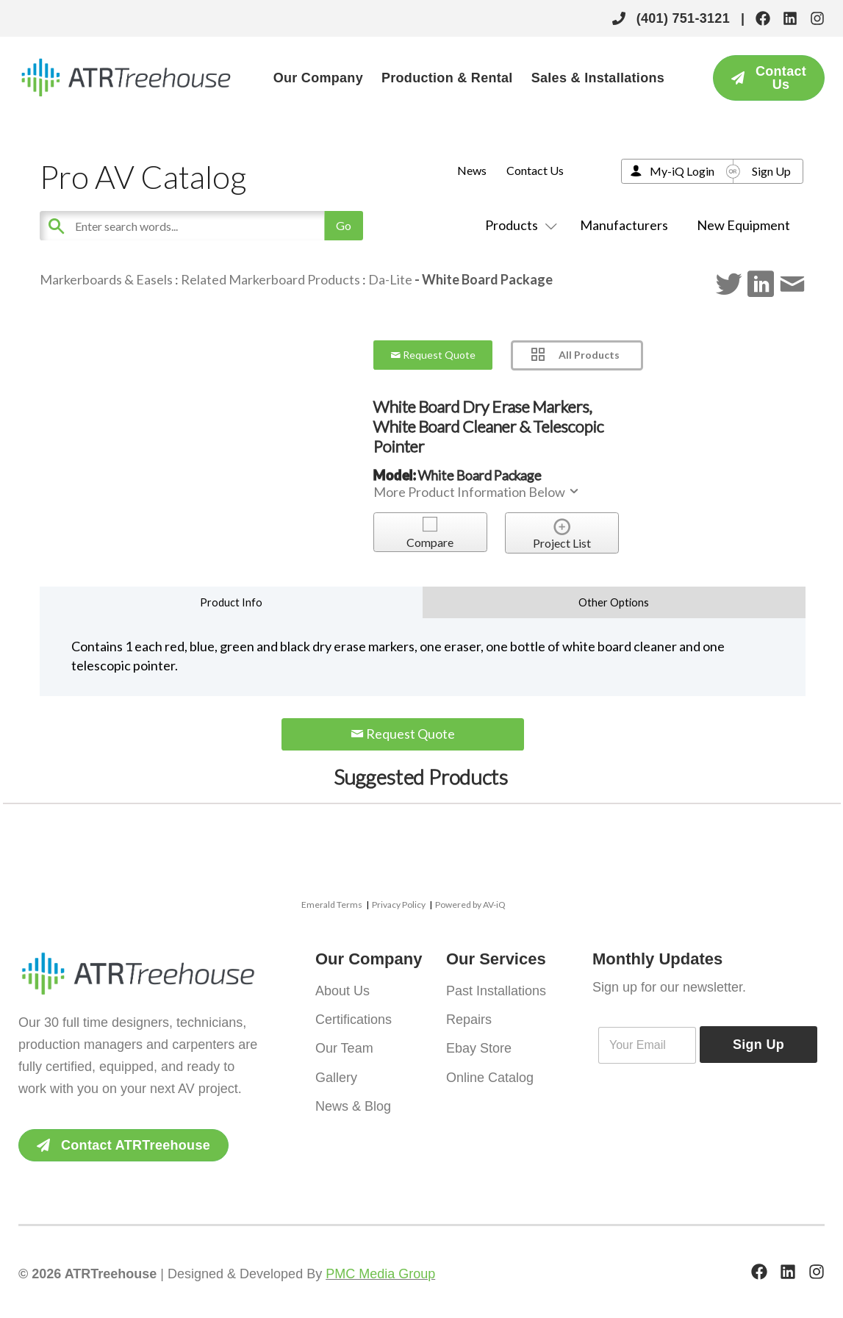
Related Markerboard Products (270, 279)
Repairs (469, 1018)
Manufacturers (624, 225)
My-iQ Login (682, 171)
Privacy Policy (399, 904)
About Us (342, 990)
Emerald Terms (331, 904)
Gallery (336, 1074)
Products (518, 225)
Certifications (353, 1018)
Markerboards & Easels (106, 279)
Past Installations (496, 990)
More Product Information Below (477, 492)
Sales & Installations (597, 78)
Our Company (318, 78)
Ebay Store (479, 1046)
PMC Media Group (380, 1274)
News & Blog (353, 1102)
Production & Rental (447, 78)
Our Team (344, 1046)
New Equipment (743, 225)
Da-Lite (391, 279)
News (472, 170)
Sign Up (771, 171)
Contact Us (535, 170)
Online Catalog (490, 1074)
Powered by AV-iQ (470, 904)
